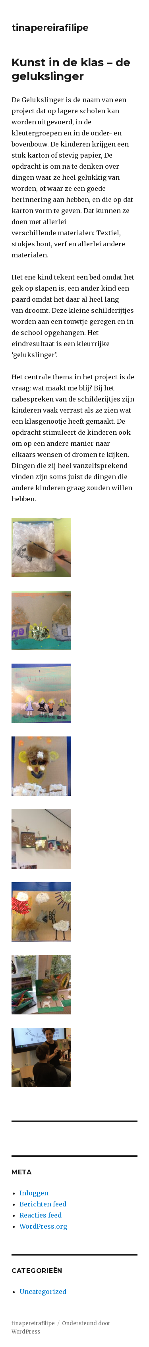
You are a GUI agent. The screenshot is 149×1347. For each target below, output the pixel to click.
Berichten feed (42, 1204)
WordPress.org (43, 1226)
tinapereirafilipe (50, 27)
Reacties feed (40, 1215)
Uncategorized (42, 1292)
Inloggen (33, 1193)
